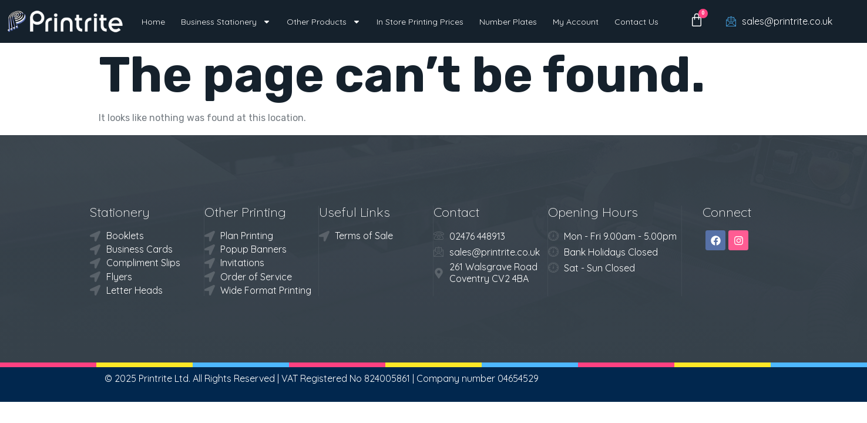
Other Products (324, 22)
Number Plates (508, 21)
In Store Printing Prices (420, 21)
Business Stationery (226, 22)
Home (153, 21)
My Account (576, 21)
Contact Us (636, 21)
